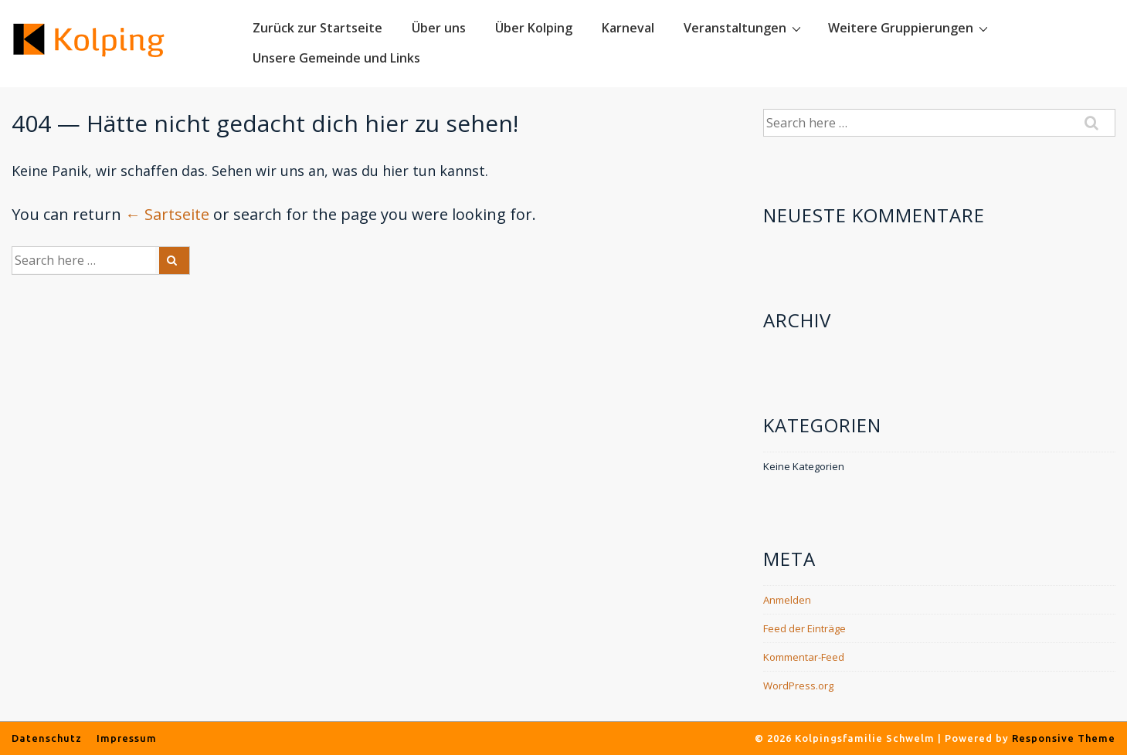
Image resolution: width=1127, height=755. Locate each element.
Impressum (127, 738)
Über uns (439, 27)
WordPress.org (798, 685)
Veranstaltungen (744, 27)
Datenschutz (47, 738)
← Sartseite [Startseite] (167, 214)
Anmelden (787, 600)
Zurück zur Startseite (317, 27)
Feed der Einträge (804, 628)
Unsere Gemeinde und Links (336, 57)
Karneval (628, 27)
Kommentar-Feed (803, 657)
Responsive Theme (1063, 738)
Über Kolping (533, 27)
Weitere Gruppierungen (910, 27)
